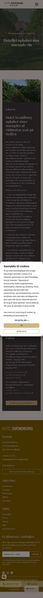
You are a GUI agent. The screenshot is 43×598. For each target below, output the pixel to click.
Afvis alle (21, 331)
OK (21, 325)
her (26, 316)
